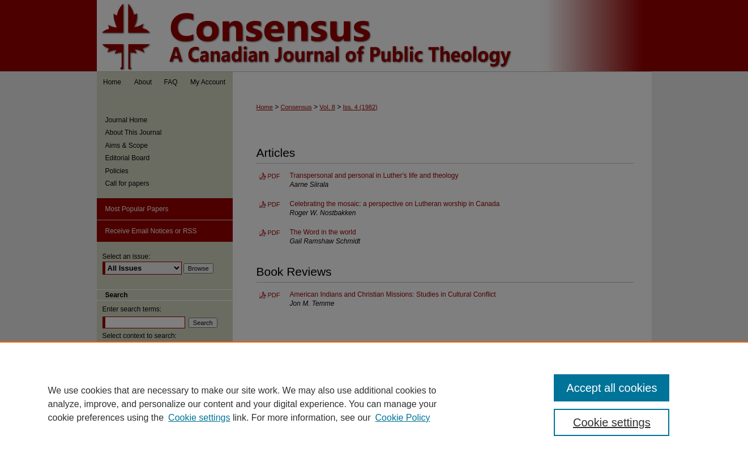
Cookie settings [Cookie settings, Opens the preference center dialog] (612, 422)
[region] (374, 403)
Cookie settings (199, 417)
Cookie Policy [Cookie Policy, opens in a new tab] (402, 417)
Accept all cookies (611, 388)
